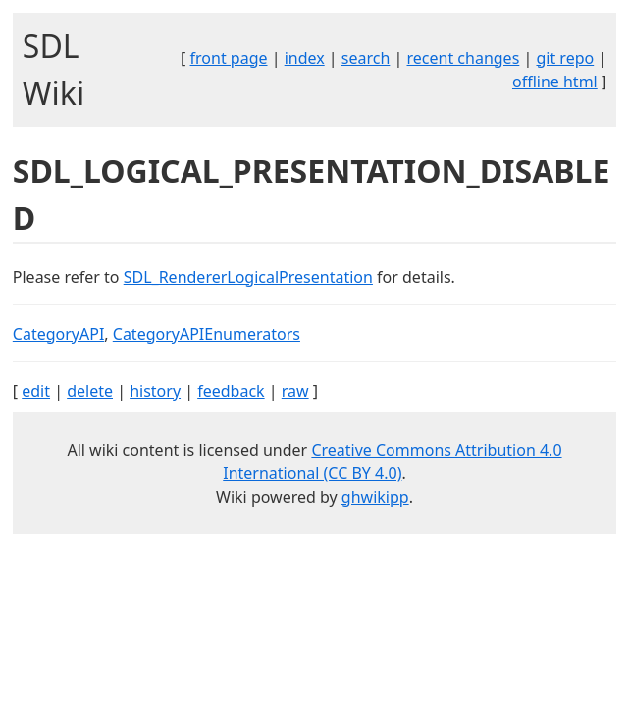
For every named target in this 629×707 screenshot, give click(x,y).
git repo (565, 58)
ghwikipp (375, 497)
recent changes (463, 58)
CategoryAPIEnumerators (206, 334)
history (155, 391)
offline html (555, 81)
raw (295, 391)
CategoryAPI (59, 334)
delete (90, 391)
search (366, 58)
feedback (230, 391)
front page (229, 58)
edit (36, 391)
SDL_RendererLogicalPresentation (248, 277)
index (305, 58)
